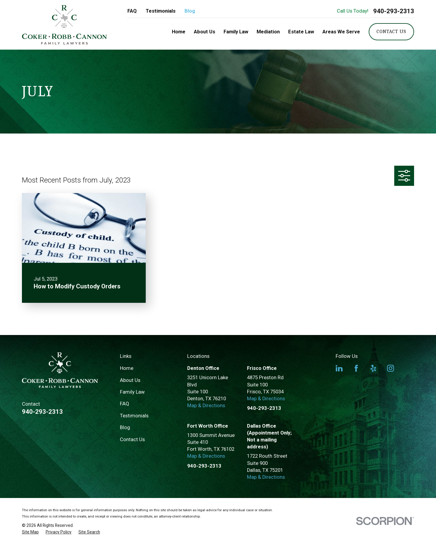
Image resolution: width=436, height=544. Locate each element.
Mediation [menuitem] (268, 32)
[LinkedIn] (339, 368)
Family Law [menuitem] (236, 32)
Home (126, 368)
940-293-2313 (393, 11)
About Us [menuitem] (204, 32)
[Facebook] (356, 368)
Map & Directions (206, 405)
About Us (130, 380)
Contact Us (391, 31)
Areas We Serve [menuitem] (341, 32)
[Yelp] (373, 368)
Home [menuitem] (178, 32)
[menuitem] (30, 532)
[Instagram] (390, 368)
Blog (189, 11)
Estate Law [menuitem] (301, 32)
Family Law (132, 392)
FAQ (132, 11)
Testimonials (160, 11)
